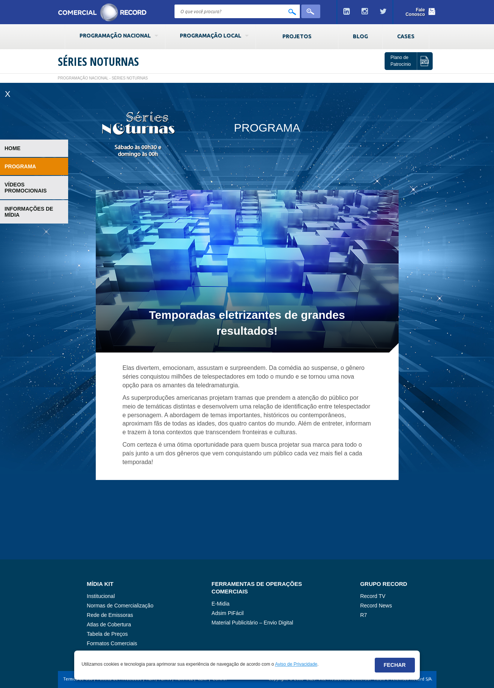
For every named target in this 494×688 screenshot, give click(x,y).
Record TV (372, 596)
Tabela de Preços (107, 634)
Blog (360, 36)
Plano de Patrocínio (400, 61)
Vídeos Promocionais (26, 188)
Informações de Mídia (29, 212)
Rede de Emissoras (110, 615)
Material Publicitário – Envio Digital (252, 623)
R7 (363, 615)
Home (12, 148)
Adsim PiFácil (228, 613)
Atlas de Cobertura (109, 624)
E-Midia (220, 604)
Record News (376, 606)
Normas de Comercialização (120, 606)
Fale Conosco (415, 12)
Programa (20, 166)
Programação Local (210, 36)
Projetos (297, 36)
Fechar (394, 665)
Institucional (101, 596)
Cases (406, 36)
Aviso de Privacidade (296, 664)
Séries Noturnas (98, 61)
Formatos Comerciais (112, 643)
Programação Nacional (115, 36)
